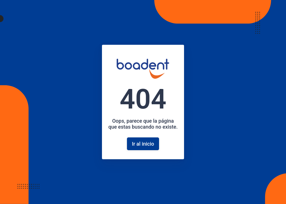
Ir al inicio (143, 144)
